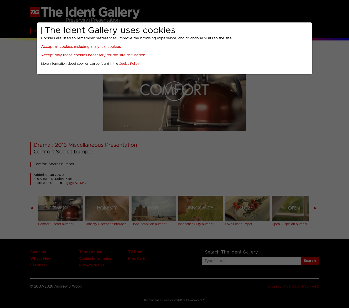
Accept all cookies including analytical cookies (81, 46)
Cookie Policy (129, 63)
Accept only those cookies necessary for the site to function (93, 55)
